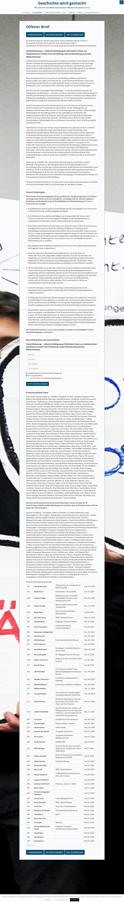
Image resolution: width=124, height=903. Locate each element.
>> (33, 845)
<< (28, 845)
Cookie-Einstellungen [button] (61, 899)
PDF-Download (75, 35)
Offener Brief (37, 12)
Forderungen (35, 35)
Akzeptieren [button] (74, 899)
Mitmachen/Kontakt (92, 12)
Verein (80, 12)
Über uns (72, 12)
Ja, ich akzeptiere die (45, 378)
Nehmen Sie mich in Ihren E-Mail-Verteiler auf (45, 373)
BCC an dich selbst (35, 376)
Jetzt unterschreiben (37, 384)
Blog (64, 12)
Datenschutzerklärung (52, 378)
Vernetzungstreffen (52, 12)
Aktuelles (26, 12)
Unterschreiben (54, 35)
